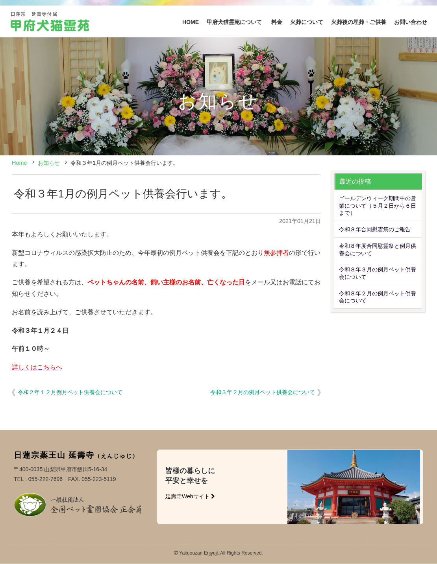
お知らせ (49, 163)
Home (19, 163)
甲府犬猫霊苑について (235, 22)
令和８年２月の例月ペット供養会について (377, 297)
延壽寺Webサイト (190, 496)
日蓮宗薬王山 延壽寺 (76, 455)
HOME (190, 22)
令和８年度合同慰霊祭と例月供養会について (377, 249)
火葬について (306, 22)
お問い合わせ (410, 22)
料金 (276, 22)
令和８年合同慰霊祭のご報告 (375, 229)
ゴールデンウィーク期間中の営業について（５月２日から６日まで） (377, 205)
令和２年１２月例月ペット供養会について (70, 392)
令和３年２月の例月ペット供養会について (262, 392)
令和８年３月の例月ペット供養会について (377, 273)
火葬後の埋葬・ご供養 (358, 22)
